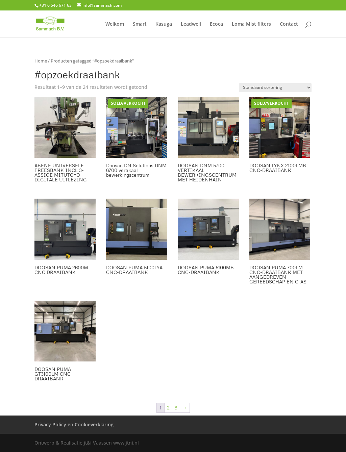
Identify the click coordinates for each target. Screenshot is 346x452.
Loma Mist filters (251, 24)
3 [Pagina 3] (176, 407)
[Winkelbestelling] (275, 87)
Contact (289, 24)
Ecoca (216, 24)
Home (40, 61)
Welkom (114, 24)
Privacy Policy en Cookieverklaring (74, 424)
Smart (140, 24)
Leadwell (191, 24)
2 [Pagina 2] (168, 407)
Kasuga (163, 24)
